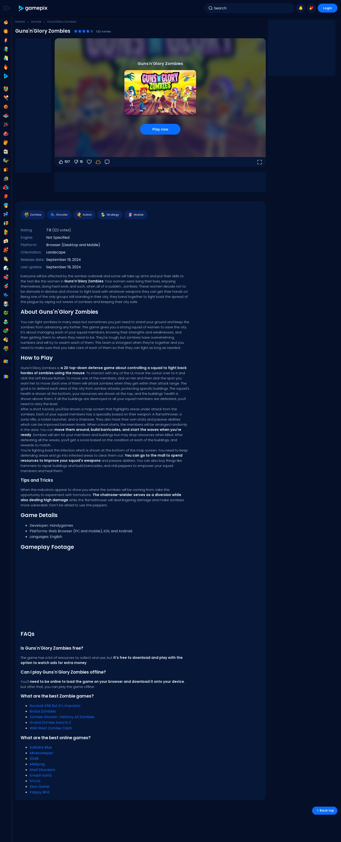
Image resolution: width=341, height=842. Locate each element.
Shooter (59, 214)
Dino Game (39, 786)
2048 (34, 758)
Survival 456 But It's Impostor (55, 705)
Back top (325, 810)
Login (327, 8)
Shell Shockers (42, 769)
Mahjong (37, 764)
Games (20, 22)
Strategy (109, 214)
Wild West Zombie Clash (51, 728)
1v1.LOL (35, 781)
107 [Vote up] (64, 162)
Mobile (135, 214)
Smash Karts (41, 775)
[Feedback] (107, 162)
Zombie (36, 22)
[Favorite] (89, 162)
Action (84, 214)
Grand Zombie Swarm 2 (50, 722)
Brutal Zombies (43, 711)
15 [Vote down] (78, 162)
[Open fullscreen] (259, 162)
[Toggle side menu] (5, 8)
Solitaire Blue (41, 747)
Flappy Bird (39, 792)
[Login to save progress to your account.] (98, 162)
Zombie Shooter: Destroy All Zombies (62, 717)
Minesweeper (41, 753)
